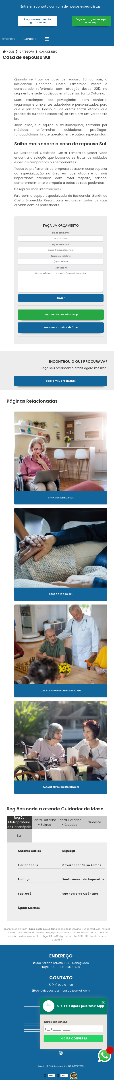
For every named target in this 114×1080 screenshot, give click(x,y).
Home (10, 51)
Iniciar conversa (73, 1038)
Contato (30, 39)
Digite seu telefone (61, 256)
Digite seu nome (61, 233)
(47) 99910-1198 (61, 985)
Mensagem (61, 267)
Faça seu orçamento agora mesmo (37, 21)
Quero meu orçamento (61, 380)
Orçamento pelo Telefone (61, 327)
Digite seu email (61, 244)
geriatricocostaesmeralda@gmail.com (61, 990)
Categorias (26, 51)
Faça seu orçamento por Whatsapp (92, 21)
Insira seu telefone (55, 1022)
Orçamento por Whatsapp (61, 314)
